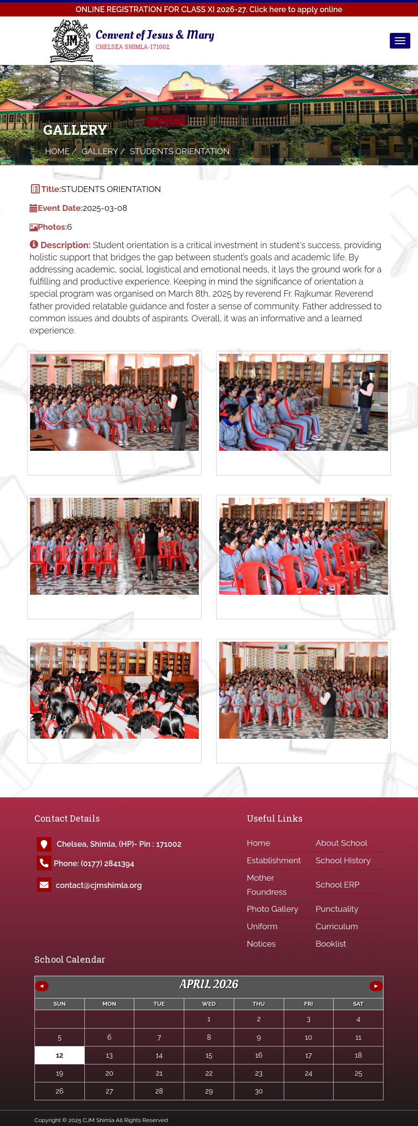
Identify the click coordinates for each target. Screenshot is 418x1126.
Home (258, 843)
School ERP (337, 884)
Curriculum (337, 926)
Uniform (262, 926)
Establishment (274, 860)
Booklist (331, 944)
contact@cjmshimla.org (99, 885)
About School (342, 843)
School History (343, 860)
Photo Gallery (272, 909)
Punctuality (337, 909)
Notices (261, 944)
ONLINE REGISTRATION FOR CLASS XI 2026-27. (209, 9)
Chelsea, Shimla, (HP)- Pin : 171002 (119, 844)
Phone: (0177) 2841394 (94, 863)
